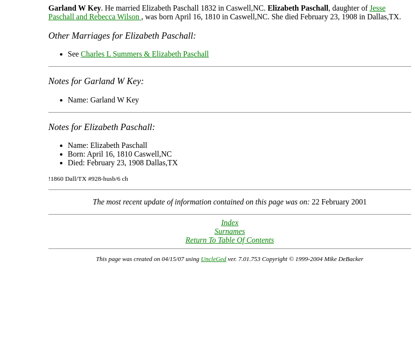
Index (229, 222)
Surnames (229, 231)
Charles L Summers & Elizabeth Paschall (145, 54)
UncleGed (213, 258)
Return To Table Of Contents (230, 240)
